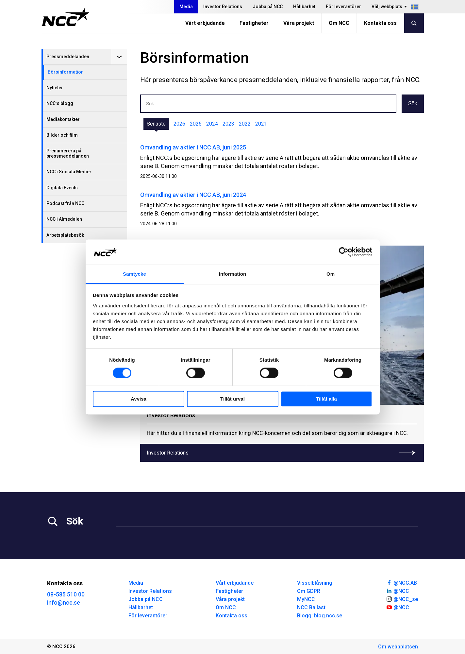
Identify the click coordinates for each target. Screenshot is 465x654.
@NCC (397, 590)
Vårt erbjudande (205, 23)
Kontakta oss (380, 23)
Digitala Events (62, 187)
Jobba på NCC (268, 6)
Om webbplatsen (398, 647)
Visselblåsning (314, 583)
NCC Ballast (311, 607)
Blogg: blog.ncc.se (319, 615)
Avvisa (138, 399)
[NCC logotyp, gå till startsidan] (66, 17)
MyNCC (306, 599)
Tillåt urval (232, 399)
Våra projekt (298, 23)
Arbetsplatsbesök (65, 235)
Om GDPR (308, 591)
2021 (261, 124)
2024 (212, 124)
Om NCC (339, 23)
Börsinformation (66, 72)
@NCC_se (402, 598)
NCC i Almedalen (64, 219)
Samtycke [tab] (134, 274)
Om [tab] (330, 274)
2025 (196, 124)
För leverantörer (343, 6)
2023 (228, 124)
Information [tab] (232, 274)
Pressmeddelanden (67, 56)
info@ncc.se (63, 602)
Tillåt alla (326, 399)
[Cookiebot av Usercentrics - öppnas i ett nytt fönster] (343, 252)
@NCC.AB (401, 582)
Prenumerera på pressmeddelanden (67, 153)
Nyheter (54, 87)
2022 (245, 124)
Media (186, 6)
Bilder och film (62, 135)
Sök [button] (412, 103)
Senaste (156, 124)
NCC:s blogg (59, 103)
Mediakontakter (63, 119)
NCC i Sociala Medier (68, 171)
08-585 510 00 (66, 594)
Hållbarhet (304, 6)
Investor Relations (222, 6)
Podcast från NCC (65, 203)
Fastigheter (254, 23)
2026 (179, 124)
